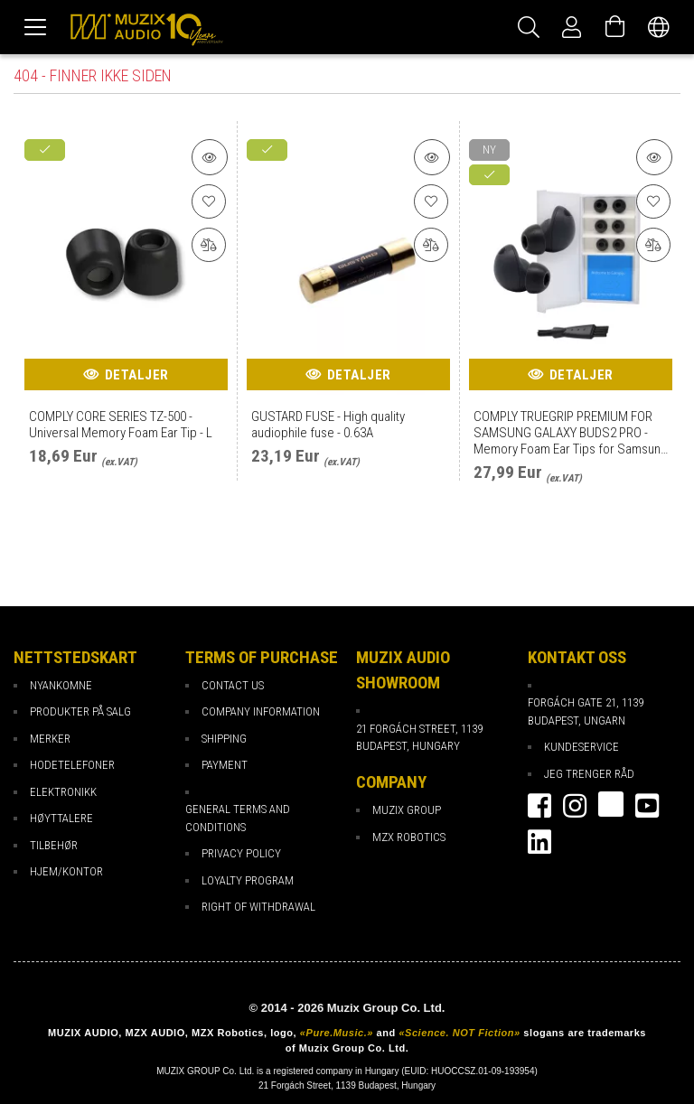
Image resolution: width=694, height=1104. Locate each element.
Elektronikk (63, 792)
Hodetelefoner (72, 765)
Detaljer (137, 375)
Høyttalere (61, 818)
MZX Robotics (408, 837)
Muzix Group (406, 810)
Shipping (224, 738)
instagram (574, 805)
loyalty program (248, 880)
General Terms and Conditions (237, 818)
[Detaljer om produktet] (210, 157)
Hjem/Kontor (66, 871)
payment (225, 765)
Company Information (261, 711)
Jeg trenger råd (589, 774)
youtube (647, 805)
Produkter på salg (80, 711)
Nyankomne (61, 685)
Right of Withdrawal (258, 906)
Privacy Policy (241, 853)
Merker (50, 738)
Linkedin (539, 842)
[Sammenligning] (210, 247)
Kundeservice (581, 746)
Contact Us (233, 685)
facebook (539, 805)
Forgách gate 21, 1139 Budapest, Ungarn (585, 711)
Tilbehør (54, 845)
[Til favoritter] (210, 202)
